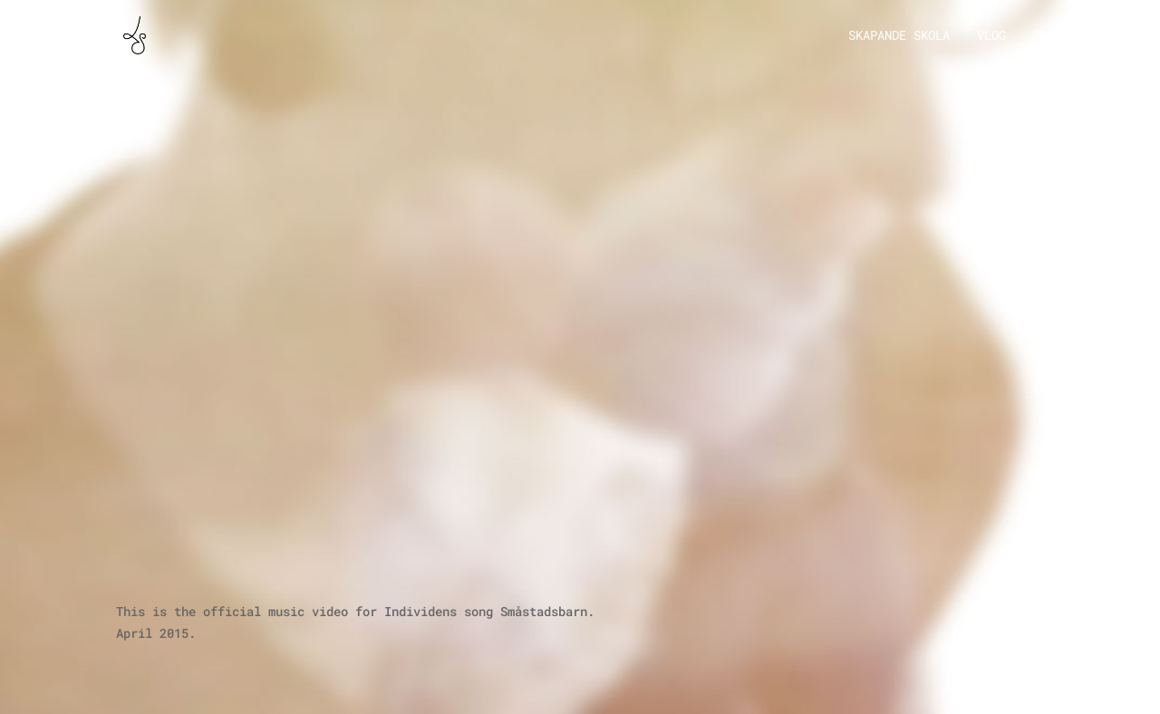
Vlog (991, 36)
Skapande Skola (899, 36)
